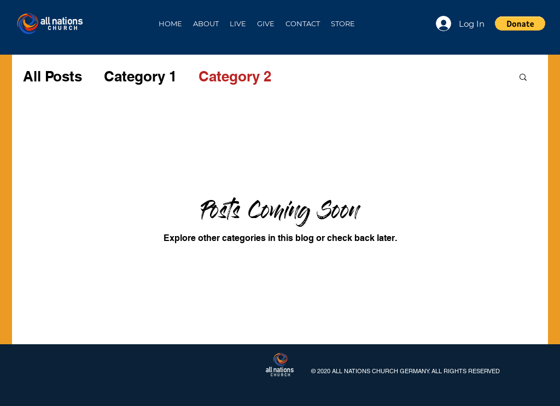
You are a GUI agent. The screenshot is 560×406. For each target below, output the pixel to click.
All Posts (52, 76)
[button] (206, 23)
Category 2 (235, 76)
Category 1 (140, 76)
